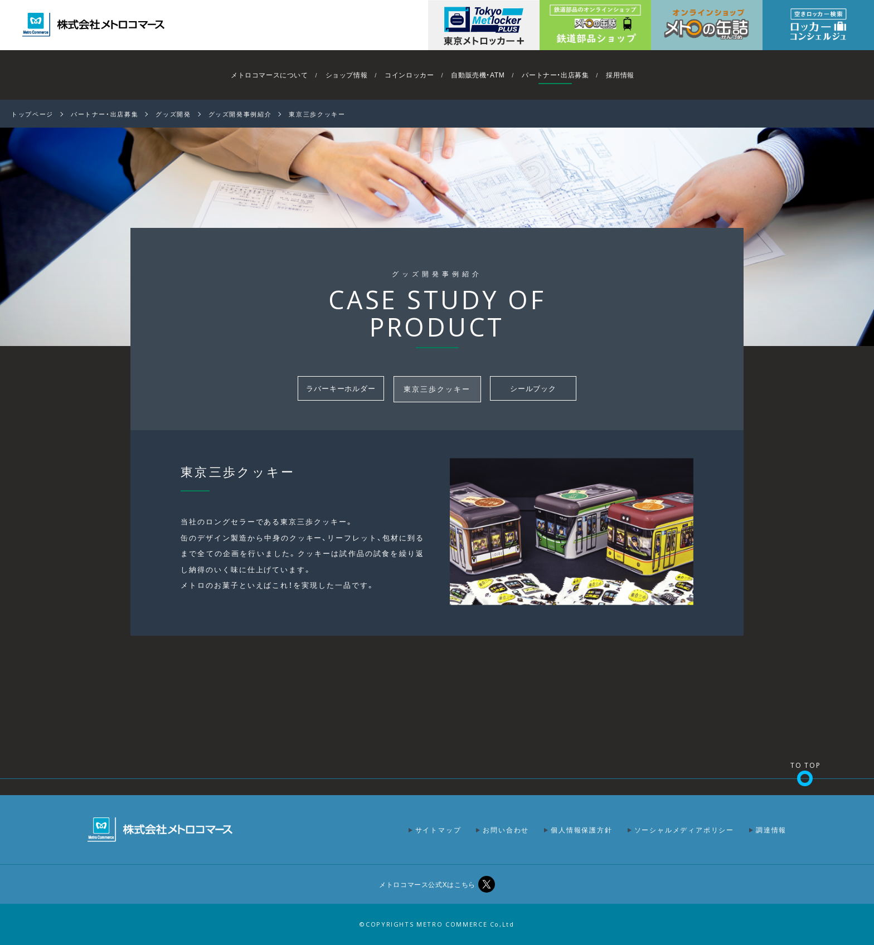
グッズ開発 (173, 114)
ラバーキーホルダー (340, 388)
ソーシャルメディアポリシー (684, 830)
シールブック (533, 388)
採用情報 (620, 75)
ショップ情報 (347, 75)
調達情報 (771, 830)
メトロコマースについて (269, 75)
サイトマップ (438, 830)
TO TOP (805, 765)
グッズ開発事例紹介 (240, 114)
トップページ (32, 114)
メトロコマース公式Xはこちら (427, 884)
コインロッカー (409, 75)
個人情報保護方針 (581, 830)
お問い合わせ (506, 830)
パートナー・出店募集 (555, 75)
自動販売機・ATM (477, 75)
